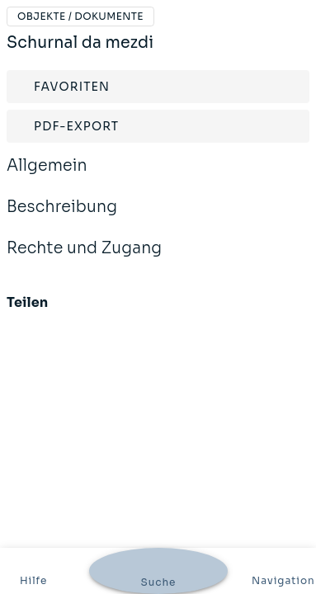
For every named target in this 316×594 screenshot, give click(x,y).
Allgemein (47, 176)
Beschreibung (62, 217)
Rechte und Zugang (84, 259)
